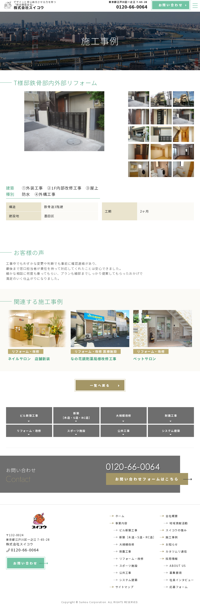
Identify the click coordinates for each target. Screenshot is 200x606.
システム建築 (171, 431)
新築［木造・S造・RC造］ (76, 415)
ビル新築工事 (29, 415)
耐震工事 (171, 415)
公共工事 (124, 431)
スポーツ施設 (76, 431)
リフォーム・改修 (29, 431)
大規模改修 (123, 415)
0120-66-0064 (25, 550)
